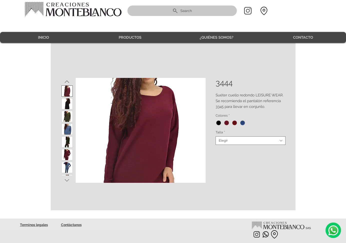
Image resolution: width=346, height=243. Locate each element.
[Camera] (333, 230)
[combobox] (251, 140)
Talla (220, 132)
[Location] (264, 10)
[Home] (248, 10)
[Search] (182, 10)
